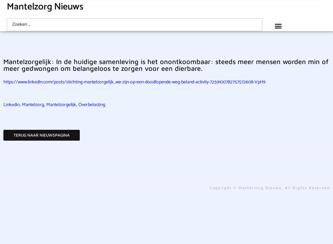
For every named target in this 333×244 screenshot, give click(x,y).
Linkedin (11, 104)
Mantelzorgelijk (61, 104)
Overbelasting (91, 104)
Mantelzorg (33, 104)
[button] (278, 25)
